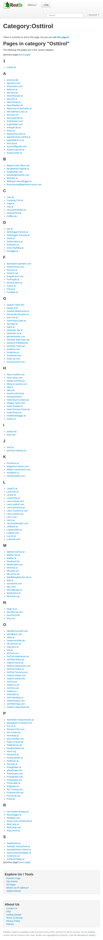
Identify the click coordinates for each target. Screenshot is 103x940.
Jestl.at (10, 447)
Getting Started (13, 914)
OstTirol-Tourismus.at (17, 672)
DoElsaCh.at (13, 244)
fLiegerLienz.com (15, 276)
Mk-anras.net (13, 574)
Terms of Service (14, 918)
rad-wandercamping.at (18, 811)
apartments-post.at (16, 134)
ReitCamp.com (14, 827)
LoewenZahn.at (14, 529)
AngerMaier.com (15, 124)
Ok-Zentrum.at (14, 643)
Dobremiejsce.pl (14, 241)
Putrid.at (11, 799)
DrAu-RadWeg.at (15, 248)
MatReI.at (11, 558)
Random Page (13, 878)
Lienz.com (12, 517)
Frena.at (11, 289)
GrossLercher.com (16, 362)
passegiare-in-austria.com (19, 723)
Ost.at (9, 650)
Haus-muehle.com (16, 374)
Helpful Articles (13, 891)
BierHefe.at (12, 178)
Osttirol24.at (12, 694)
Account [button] (93, 15)
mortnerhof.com (14, 583)
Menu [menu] (32, 5)
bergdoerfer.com (15, 172)
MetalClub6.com (15, 564)
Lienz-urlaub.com (15, 514)
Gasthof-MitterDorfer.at (18, 311)
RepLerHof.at (13, 830)
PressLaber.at (13, 783)
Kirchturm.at (12, 463)
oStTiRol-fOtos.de (15, 659)
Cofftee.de (12, 216)
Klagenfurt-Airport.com (18, 466)
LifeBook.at (12, 526)
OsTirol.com (12, 653)
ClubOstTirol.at (14, 213)
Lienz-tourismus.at (16, 507)
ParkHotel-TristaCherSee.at (20, 719)
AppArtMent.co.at (15, 140)
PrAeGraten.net (14, 780)
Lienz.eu (11, 520)
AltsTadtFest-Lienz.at (17, 111)
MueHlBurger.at (14, 590)
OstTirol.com (13, 688)
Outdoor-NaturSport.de (18, 707)
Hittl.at (10, 387)
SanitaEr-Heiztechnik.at (18, 846)
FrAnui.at (11, 286)
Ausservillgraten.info (16, 146)
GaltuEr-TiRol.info (15, 305)
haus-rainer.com (14, 377)
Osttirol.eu (12, 691)
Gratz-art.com (13, 358)
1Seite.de (11, 67)
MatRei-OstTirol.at (15, 552)
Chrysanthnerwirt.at (16, 210)
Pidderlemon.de (14, 745)
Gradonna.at (13, 352)
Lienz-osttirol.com (15, 504)
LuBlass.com (13, 533)
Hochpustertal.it (14, 396)
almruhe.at (12, 99)
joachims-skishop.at (16, 450)
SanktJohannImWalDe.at (19, 852)
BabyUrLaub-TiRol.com (18, 165)
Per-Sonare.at (13, 732)
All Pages (11, 884)
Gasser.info (12, 308)
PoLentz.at (12, 764)
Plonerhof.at (13, 754)
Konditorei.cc (13, 472)
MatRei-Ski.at (13, 555)
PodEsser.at (13, 761)
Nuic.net (11, 618)
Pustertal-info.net (15, 792)
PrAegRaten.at (14, 767)
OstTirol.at (12, 681)
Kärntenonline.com (16, 476)
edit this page (60, 37)
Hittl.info (11, 390)
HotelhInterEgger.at (16, 415)
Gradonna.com (14, 355)
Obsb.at (10, 637)
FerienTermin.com (15, 267)
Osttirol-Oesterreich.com (19, 666)
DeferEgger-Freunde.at (18, 235)
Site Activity (12, 881)
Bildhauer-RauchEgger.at (19, 181)
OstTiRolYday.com (16, 704)
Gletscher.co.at (14, 333)
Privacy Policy (13, 921)
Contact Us (11, 908)
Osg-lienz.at (12, 647)
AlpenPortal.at (14, 102)
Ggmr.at (11, 327)
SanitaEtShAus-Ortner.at (19, 849)
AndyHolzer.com (15, 121)
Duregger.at (12, 251)
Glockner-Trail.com (16, 346)
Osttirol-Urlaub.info (16, 678)
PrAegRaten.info (15, 776)
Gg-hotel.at (12, 324)
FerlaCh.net (12, 273)
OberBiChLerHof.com (17, 631)
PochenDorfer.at (15, 757)
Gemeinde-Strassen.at (18, 314)
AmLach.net (12, 115)
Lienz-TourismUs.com (17, 510)
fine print (81, 935)
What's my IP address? (17, 887)
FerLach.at (12, 270)
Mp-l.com (11, 586)
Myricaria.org (13, 596)
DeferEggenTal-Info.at (17, 232)
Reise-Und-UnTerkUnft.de (19, 821)
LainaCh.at (12, 488)
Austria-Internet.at (15, 149)
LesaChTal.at (13, 498)
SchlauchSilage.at (15, 859)
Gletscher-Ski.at (14, 330)
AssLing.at (12, 143)
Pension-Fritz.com (15, 729)
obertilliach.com (14, 634)
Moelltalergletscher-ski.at (19, 577)
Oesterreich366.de (16, 640)
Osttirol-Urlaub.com (16, 675)
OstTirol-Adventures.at (18, 656)
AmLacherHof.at (15, 118)
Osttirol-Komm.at (15, 662)
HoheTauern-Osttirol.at (18, 400)
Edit (45, 5)
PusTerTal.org (13, 795)
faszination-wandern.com (19, 263)
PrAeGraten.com (15, 773)
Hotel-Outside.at (15, 406)
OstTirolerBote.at (15, 697)
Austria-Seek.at (14, 153)
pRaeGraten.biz (14, 770)
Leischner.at (13, 491)
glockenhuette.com (16, 336)
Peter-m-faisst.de (15, 742)
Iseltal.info (12, 431)
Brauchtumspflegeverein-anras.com (24, 184)
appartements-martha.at (18, 137)
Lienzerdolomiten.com (17, 523)
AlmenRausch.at (15, 96)
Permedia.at (12, 735)
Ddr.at (9, 229)
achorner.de (12, 80)
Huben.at (11, 419)
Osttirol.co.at (13, 685)
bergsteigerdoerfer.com (18, 175)
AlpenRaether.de (15, 105)
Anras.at (11, 130)
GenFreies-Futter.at (16, 320)
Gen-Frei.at (12, 317)
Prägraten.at (13, 786)
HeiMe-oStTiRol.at (16, 381)
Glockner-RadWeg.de (17, 343)
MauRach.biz (13, 561)
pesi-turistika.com (15, 738)
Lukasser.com (13, 539)
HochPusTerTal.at (15, 393)
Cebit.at (10, 203)
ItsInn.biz (11, 434)
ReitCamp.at (13, 824)
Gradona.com (13, 349)
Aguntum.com (13, 83)
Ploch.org (11, 751)
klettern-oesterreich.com (18, 469)
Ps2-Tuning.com (15, 789)
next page (25, 54)
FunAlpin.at (12, 292)
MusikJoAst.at (13, 593)
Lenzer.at (11, 495)
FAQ (8, 911)
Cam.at (10, 197)
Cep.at (10, 206)
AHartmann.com (15, 86)
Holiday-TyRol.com (16, 403)
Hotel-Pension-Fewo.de (18, 409)
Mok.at (10, 580)
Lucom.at (11, 536)
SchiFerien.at (13, 856)
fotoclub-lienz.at (14, 282)
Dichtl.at (11, 238)
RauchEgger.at (14, 814)
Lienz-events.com (15, 501)
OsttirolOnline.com (16, 700)
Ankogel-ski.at (14, 127)
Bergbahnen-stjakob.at (18, 168)
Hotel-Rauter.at (14, 412)
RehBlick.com (13, 818)
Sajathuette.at (13, 843)
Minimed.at (12, 567)
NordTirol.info (13, 615)
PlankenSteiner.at (15, 748)
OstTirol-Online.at (15, 669)
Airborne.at (12, 89)
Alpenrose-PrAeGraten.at (19, 108)
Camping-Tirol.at (15, 200)
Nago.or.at (12, 609)
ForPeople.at (13, 279)
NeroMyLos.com (15, 612)
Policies (10, 924)
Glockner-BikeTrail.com (18, 339)
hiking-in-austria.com (17, 384)
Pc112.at (11, 726)
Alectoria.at (12, 92)
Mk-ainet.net (13, 571)
